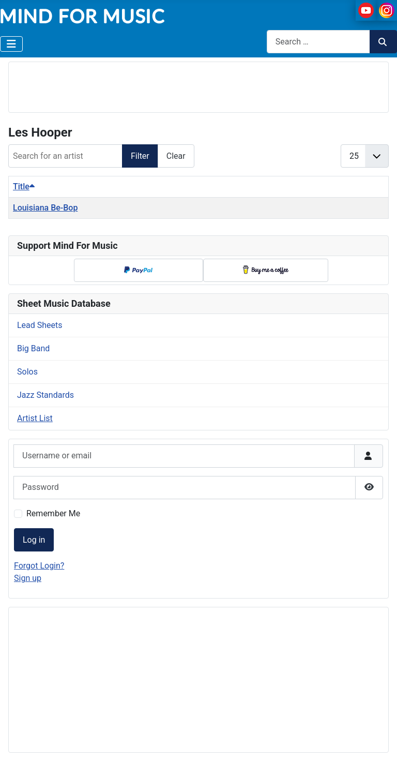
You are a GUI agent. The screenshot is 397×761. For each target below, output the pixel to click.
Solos (27, 372)
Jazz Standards (45, 395)
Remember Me (53, 513)
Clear (176, 156)
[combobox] (318, 41)
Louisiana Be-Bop (45, 208)
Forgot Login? (39, 566)
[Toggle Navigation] (11, 44)
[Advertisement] (198, 85)
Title (24, 186)
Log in (34, 540)
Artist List (35, 418)
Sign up (27, 578)
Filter (140, 156)
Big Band (33, 348)
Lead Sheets (40, 325)
